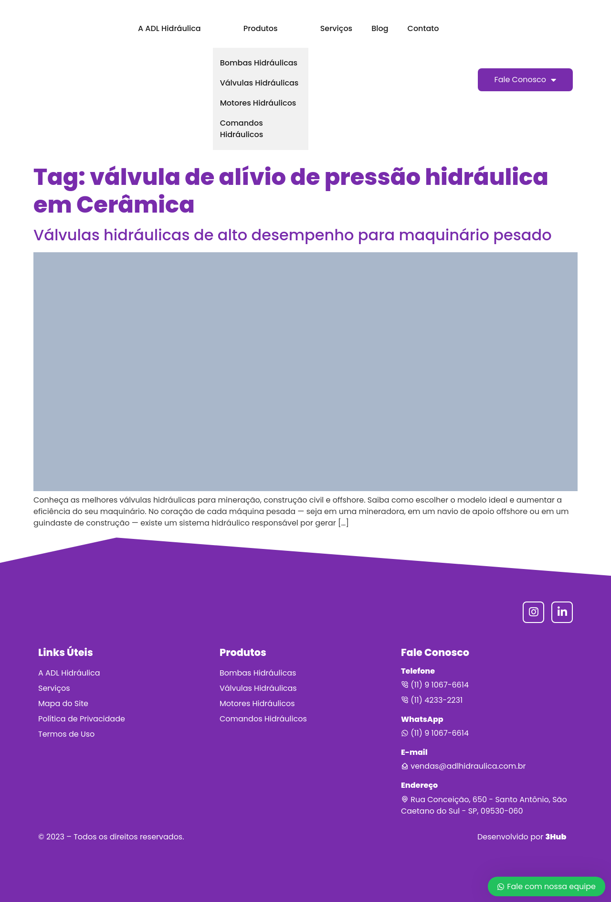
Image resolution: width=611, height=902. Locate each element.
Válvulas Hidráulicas (259, 82)
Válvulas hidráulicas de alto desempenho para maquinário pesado (292, 235)
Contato (423, 28)
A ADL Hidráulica (169, 28)
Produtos (260, 28)
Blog (379, 28)
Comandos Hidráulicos (241, 129)
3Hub (555, 836)
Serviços (336, 28)
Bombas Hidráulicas (258, 62)
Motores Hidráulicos (258, 102)
